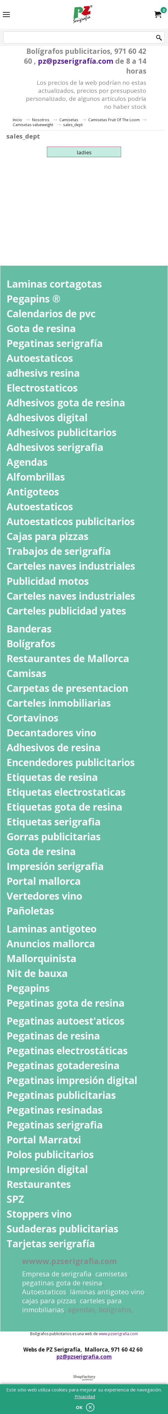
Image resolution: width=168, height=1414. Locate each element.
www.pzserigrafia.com (118, 1333)
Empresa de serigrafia (57, 1273)
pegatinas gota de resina (62, 1282)
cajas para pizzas (49, 1300)
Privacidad (85, 1396)
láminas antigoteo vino (107, 1291)
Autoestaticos (44, 1291)
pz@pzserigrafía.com (75, 61)
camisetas (111, 1273)
